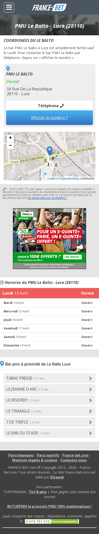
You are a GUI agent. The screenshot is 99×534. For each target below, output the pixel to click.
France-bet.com (75, 455)
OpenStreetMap (69, 178)
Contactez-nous (73, 460)
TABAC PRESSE (25, 378)
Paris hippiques (21, 455)
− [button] (10, 146)
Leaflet (52, 178)
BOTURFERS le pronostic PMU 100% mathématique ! (49, 506)
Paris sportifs (48, 455)
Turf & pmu (38, 492)
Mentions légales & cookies (34, 460)
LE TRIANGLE (23, 411)
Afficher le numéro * (49, 117)
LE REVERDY (22, 400)
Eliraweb (57, 477)
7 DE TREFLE (23, 422)
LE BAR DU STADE (28, 433)
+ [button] (10, 138)
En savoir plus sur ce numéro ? (47, 198)
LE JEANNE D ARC (27, 389)
